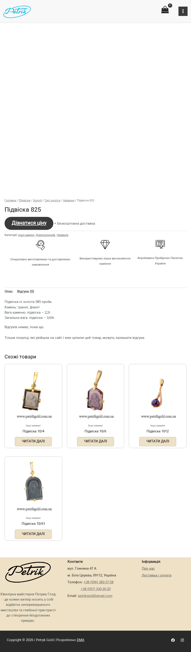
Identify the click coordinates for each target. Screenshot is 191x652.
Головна (10, 200)
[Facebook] (173, 640)
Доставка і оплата (156, 575)
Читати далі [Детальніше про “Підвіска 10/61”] (33, 534)
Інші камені (26, 235)
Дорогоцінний (45, 235)
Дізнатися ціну (29, 223)
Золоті (37, 200)
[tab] (9, 292)
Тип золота (52, 200)
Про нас (148, 568)
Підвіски (25, 200)
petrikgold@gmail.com (95, 596)
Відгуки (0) (25, 291)
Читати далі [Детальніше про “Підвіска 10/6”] (95, 441)
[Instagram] (182, 640)
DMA (80, 640)
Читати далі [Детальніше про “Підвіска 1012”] (157, 441)
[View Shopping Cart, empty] (165, 9)
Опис (9, 291)
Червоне (69, 200)
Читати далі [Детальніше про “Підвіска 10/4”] (33, 441)
